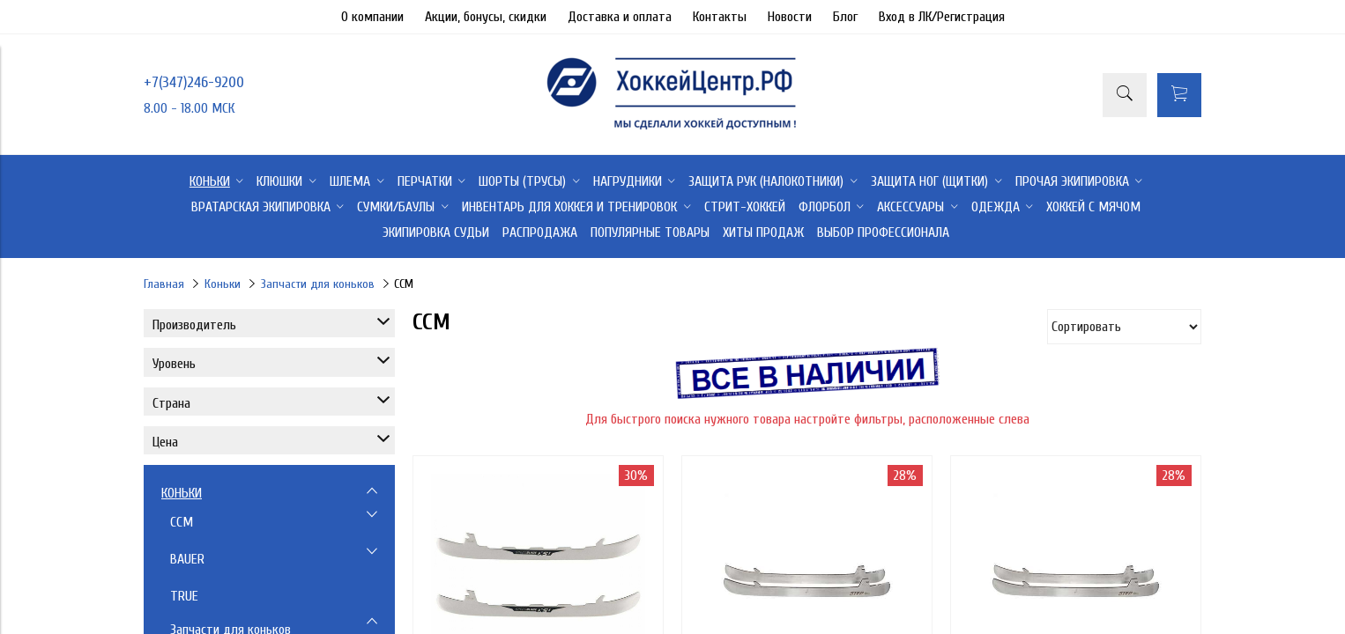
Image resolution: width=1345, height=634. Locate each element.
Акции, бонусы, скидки (485, 17)
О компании (372, 17)
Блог (845, 17)
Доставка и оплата (620, 17)
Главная (164, 283)
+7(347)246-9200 (194, 82)
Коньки (222, 283)
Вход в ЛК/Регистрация (942, 17)
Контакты (720, 17)
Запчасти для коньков (318, 283)
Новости (790, 17)
